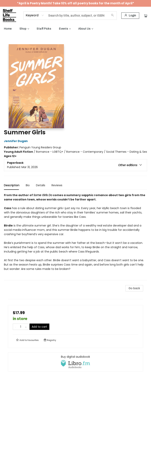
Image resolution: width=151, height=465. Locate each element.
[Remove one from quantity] (15, 327)
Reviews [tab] (57, 185)
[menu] (75, 28)
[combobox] (35, 15)
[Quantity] (20, 327)
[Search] (112, 16)
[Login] (130, 15)
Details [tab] (40, 185)
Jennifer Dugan (16, 141)
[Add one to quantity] (25, 327)
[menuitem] (8, 28)
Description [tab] (11, 185)
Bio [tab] (28, 185)
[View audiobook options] (75, 362)
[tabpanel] (75, 236)
